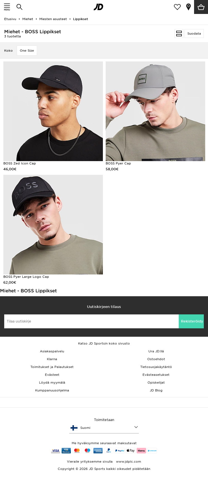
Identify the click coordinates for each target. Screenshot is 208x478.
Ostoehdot (156, 359)
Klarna (52, 359)
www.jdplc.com (128, 461)
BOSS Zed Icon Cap (19, 163)
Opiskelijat (156, 382)
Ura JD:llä (156, 351)
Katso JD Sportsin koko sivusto (104, 343)
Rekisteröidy (192, 321)
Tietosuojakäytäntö (156, 367)
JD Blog (156, 390)
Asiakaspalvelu (52, 351)
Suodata (194, 33)
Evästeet (52, 375)
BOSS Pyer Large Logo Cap (26, 277)
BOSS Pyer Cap (118, 163)
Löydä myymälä (52, 382)
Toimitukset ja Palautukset (52, 367)
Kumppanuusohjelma (52, 390)
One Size (27, 50)
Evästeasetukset (156, 375)
